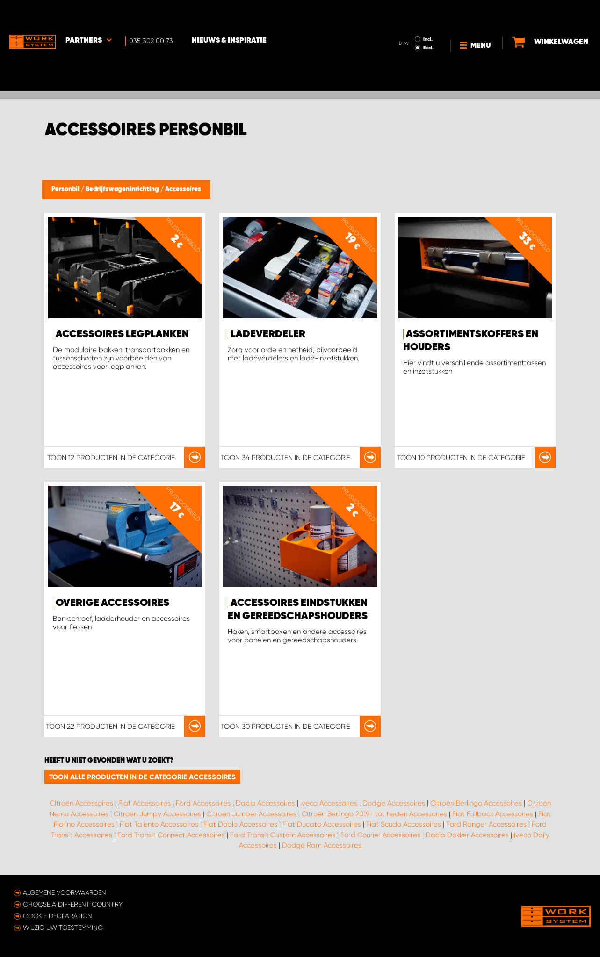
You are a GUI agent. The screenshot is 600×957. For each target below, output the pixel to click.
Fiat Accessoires (144, 803)
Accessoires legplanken (122, 334)
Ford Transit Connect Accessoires (171, 835)
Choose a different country (73, 904)
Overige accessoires (112, 603)
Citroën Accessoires (81, 803)
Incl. (428, 13)
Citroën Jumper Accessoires (251, 814)
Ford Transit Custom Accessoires (282, 835)
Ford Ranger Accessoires (486, 824)
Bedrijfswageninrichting (123, 189)
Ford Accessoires (203, 803)
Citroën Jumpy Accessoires (157, 814)
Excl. (428, 21)
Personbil (66, 189)
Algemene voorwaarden (64, 892)
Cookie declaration (57, 916)
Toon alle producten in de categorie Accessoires (142, 777)
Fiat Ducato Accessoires (321, 824)
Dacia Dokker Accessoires (467, 835)
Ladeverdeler (268, 334)
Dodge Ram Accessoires (321, 845)
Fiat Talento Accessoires (159, 824)
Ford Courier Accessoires (380, 835)
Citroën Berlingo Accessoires (476, 803)
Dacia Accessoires (265, 803)
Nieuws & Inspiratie (229, 14)
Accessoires (183, 189)
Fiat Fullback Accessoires (492, 814)
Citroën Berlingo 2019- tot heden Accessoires (374, 814)
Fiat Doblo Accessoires (240, 824)
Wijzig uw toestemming (63, 927)
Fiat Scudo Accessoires (403, 824)
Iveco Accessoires (328, 803)
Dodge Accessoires (393, 803)
